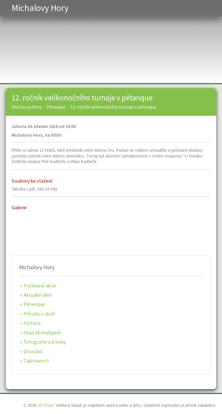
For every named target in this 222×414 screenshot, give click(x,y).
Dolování (32, 351)
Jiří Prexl (45, 405)
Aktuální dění (37, 295)
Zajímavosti (36, 360)
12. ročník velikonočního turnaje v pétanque (82, 97)
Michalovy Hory (40, 7)
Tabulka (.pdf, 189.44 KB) (34, 189)
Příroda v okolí (39, 313)
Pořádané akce (39, 285)
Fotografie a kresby (44, 341)
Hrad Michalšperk (42, 332)
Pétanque (34, 304)
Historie (32, 323)
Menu (207, 8)
